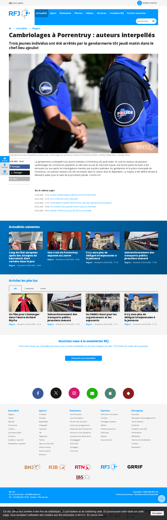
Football (42, 414)
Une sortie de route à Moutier (56, 198)
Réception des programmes (143, 418)
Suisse (11, 418)
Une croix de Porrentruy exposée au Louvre (62, 254)
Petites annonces (108, 429)
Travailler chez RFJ (139, 429)
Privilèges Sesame (108, 422)
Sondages (74, 447)
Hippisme (43, 436)
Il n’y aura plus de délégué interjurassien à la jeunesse (101, 255)
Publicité (135, 425)
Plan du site (43, 497)
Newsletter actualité (16, 443)
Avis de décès (106, 440)
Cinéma (104, 418)
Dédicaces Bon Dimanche (81, 429)
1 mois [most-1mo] (43, 288)
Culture (11, 429)
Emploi (104, 436)
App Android (128, 393)
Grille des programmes (80, 425)
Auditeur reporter (16, 440)
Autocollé (74, 443)
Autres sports (44, 451)
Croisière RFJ (117, 13)
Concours (74, 451)
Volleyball (43, 425)
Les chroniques (76, 418)
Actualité (41, 13)
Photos (78, 13)
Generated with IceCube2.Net (146, 494)
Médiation (136, 436)
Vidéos (90, 13)
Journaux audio (14, 433)
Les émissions (76, 414)
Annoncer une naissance (80, 433)
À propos (135, 414)
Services (101, 13)
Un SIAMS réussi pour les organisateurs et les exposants (101, 317)
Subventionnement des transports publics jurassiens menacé (139, 255)
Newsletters (92, 393)
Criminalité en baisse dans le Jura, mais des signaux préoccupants (73, 202)
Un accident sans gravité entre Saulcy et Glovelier (65, 206)
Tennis (42, 440)
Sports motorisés (46, 443)
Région (36, 28)
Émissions (65, 13)
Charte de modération (141, 440)
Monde (11, 422)
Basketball (43, 422)
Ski (40, 433)
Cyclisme (43, 429)
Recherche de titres (78, 422)
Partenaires (136, 433)
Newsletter (136, 447)
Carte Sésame (137, 422)
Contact (135, 443)
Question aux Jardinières (80, 436)
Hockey (42, 418)
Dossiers (12, 436)
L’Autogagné (75, 440)
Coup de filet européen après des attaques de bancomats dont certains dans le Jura (23, 257)
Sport (53, 13)
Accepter (157, 513)
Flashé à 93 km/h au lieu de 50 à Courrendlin (63, 210)
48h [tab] (15, 288)
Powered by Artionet (124, 494)
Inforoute (105, 433)
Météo (103, 425)
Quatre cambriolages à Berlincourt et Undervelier (65, 195)
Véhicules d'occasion (109, 414)
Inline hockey (44, 447)
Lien (13, 179)
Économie (12, 425)
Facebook (37, 393)
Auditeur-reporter (147, 3)
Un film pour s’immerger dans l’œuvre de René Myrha (24, 317)
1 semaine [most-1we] (29, 288)
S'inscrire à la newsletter (83, 358)
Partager (15, 166)
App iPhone (110, 393)
